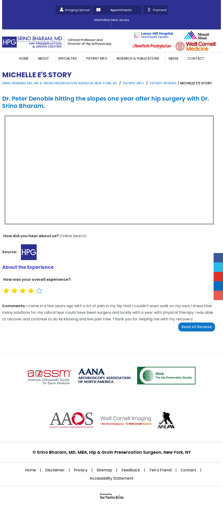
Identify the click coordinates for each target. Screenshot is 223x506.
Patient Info (96, 58)
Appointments (121, 10)
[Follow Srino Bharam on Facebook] (218, 257)
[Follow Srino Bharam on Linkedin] (218, 286)
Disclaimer (55, 470)
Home (23, 58)
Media (173, 58)
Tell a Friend (160, 470)
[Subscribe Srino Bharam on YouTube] (218, 276)
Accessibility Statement (112, 478)
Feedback (130, 470)
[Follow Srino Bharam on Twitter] (218, 267)
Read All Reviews (196, 327)
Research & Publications (138, 58)
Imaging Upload (77, 10)
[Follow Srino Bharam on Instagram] (218, 295)
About (43, 58)
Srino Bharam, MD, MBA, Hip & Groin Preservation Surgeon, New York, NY (114, 452)
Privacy (81, 470)
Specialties (67, 58)
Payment (160, 10)
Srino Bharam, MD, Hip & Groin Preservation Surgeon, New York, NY (59, 83)
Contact (196, 58)
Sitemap (104, 470)
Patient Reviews (163, 83)
